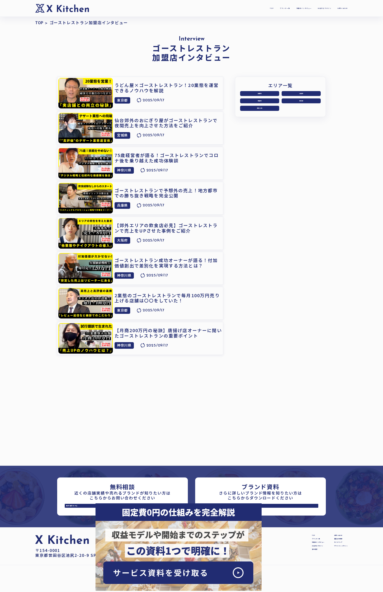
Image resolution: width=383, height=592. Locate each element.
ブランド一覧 (215, 8)
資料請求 (264, 572)
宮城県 (259, 105)
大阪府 (301, 95)
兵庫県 (259, 95)
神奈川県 (259, 116)
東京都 (301, 105)
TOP (191, 8)
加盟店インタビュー (254, 8)
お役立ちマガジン (297, 8)
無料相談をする (103, 510)
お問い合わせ (334, 8)
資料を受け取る (241, 510)
